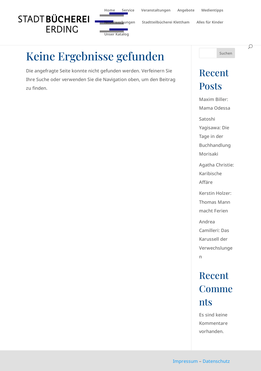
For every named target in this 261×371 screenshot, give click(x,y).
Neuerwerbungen (119, 22)
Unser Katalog (116, 34)
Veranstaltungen (156, 10)
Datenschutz (216, 361)
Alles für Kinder (210, 22)
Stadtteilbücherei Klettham (166, 22)
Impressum (185, 361)
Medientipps (212, 10)
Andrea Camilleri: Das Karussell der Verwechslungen (215, 239)
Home (109, 10)
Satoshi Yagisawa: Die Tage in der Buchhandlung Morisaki (215, 136)
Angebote (185, 10)
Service (128, 10)
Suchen (225, 53)
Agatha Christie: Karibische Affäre (216, 173)
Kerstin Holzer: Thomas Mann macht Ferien (215, 201)
